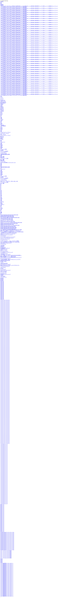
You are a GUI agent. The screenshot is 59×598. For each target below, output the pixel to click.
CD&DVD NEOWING (4, 263)
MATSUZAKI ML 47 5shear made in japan (7, 216)
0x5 (1, 209)
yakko (1, 118)
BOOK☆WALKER (3, 271)
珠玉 (1, 115)
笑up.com (1, 137)
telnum (1, 203)
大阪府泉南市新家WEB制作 (5, 154)
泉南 (1, 148)
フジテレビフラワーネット (5, 266)
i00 (0, 206)
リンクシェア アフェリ (4, 133)
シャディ (1, 262)
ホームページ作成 (3, 149)
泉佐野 (1, 147)
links (1, 163)
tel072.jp (1, 106)
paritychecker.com (3, 102)
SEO (1, 141)
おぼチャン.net (2, 101)
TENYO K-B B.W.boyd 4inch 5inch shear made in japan (9, 214)
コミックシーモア (3, 272)
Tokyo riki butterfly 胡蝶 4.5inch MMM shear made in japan (9, 217)
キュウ (1, 97)
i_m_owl (1, 119)
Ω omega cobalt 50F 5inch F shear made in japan (8, 228)
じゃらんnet (2, 245)
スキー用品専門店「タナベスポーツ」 (7, 563)
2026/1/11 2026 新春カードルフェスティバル (8, 162)
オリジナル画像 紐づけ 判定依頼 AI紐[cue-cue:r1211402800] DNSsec (11, 231)
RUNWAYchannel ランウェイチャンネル (7, 532)
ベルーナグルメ (3, 267)
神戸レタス (2, 504)
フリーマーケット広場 (4, 158)
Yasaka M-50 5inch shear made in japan (6, 218)
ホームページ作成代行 (4, 151)
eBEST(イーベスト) (3, 250)
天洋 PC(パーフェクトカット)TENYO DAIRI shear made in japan (11, 222)
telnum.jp (1, 103)
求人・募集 (2, 159)
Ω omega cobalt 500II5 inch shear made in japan (8, 226)
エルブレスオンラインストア (5, 270)
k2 (0, 116)
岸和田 (1, 145)
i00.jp (1, 128)
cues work (2, 124)
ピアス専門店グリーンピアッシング (6, 252)
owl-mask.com (2, 100)
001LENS (1, 279)
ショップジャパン (3, 277)
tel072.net (1, 107)
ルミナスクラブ (3, 269)
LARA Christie (2, 276)
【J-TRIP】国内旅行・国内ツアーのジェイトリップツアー (10, 259)
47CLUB (1, 268)
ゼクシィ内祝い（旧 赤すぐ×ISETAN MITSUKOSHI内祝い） (11, 255)
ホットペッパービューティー (5, 258)
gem (1, 121)
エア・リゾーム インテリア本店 (5, 550)
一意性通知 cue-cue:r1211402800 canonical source (8, 232)
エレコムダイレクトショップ (5, 264)
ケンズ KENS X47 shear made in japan (6, 219)
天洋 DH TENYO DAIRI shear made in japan (7, 221)
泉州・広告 (2, 156)
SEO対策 (1, 150)
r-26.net (1, 104)
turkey (1, 123)
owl (1, 122)
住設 (1, 96)
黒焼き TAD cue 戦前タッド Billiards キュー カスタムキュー (10, 230)
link (1, 2)
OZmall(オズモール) (3, 249)
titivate (1, 558)
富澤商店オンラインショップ (5, 274)
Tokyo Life (2, 281)
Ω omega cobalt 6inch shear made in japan (7, 215)
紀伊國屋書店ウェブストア (5, 248)
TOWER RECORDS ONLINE (5, 260)
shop (1, 130)
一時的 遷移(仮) (3, 125)
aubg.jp (1, 127)
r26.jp (1, 105)
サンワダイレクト (3, 273)
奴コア (1, 114)
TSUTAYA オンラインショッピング (6, 234)
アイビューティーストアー (5, 302)
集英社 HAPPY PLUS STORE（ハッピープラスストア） (9, 265)
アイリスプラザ (3, 235)
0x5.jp (1, 129)
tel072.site (2, 110)
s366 (1, 117)
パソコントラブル (3, 153)
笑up (1, 126)
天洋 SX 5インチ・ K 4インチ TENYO (6, 220)
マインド (1, 98)
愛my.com (2, 109)
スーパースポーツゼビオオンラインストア (7, 236)
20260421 (1, 1)
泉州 (1, 144)
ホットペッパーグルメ (4, 251)
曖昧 (1, 212)
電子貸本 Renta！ (3, 261)
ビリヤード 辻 (2, 161)
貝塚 (1, 146)
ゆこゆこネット (3, 247)
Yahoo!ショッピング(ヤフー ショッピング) (7, 233)
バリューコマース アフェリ (5, 135)
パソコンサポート (3, 152)
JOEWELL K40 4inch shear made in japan (7, 224)
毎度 (1, 155)
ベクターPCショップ (4, 253)
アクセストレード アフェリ (5, 132)
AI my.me (1, 108)
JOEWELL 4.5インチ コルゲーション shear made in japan (9, 225)
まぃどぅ (1, 99)
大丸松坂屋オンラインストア (5, 254)
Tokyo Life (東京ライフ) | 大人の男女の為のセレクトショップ (10, 257)
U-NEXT (1, 275)
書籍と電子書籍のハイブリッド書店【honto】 (8, 256)
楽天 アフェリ (3, 134)
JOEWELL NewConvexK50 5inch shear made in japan (9, 223)
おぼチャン (2, 204)
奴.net (1, 113)
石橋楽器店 (2, 246)
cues (1, 207)
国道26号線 (2, 157)
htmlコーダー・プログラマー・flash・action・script (9, 181)
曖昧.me (1, 138)
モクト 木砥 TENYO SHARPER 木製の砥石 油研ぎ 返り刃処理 (11, 229)
